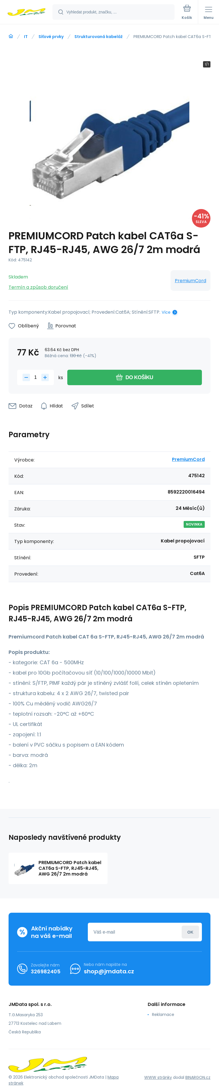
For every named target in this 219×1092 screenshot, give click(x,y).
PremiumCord (190, 280)
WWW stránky (158, 1077)
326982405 (45, 971)
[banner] (26, 12)
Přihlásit (190, 932)
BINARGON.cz (197, 1077)
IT (26, 36)
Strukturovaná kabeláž (98, 36)
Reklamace (163, 1014)
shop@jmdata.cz (109, 971)
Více (166, 312)
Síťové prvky (51, 36)
